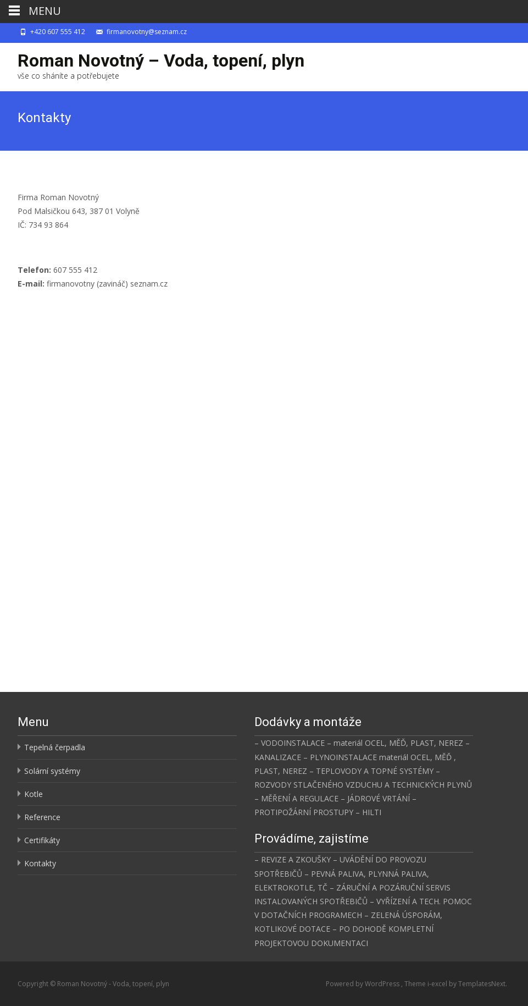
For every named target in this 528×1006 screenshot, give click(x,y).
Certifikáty (42, 840)
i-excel (438, 983)
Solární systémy (52, 771)
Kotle (33, 794)
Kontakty (40, 863)
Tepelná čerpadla (54, 747)
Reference (42, 817)
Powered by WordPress (363, 983)
